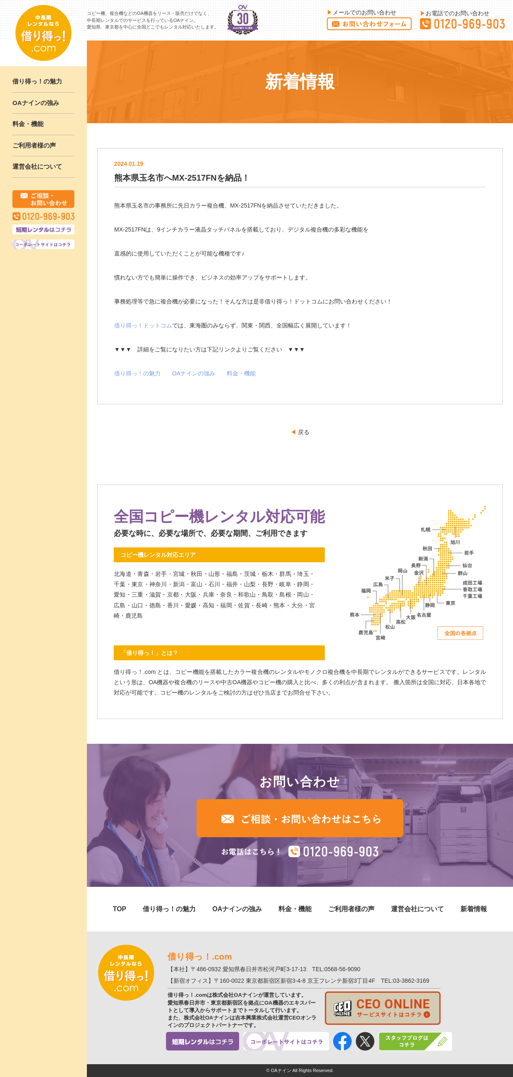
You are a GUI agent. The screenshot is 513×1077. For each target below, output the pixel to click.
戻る (299, 432)
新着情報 (473, 908)
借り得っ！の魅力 (37, 81)
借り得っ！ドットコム (143, 325)
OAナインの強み (35, 102)
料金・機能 (27, 123)
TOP (120, 908)
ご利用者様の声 (34, 145)
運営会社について (37, 166)
